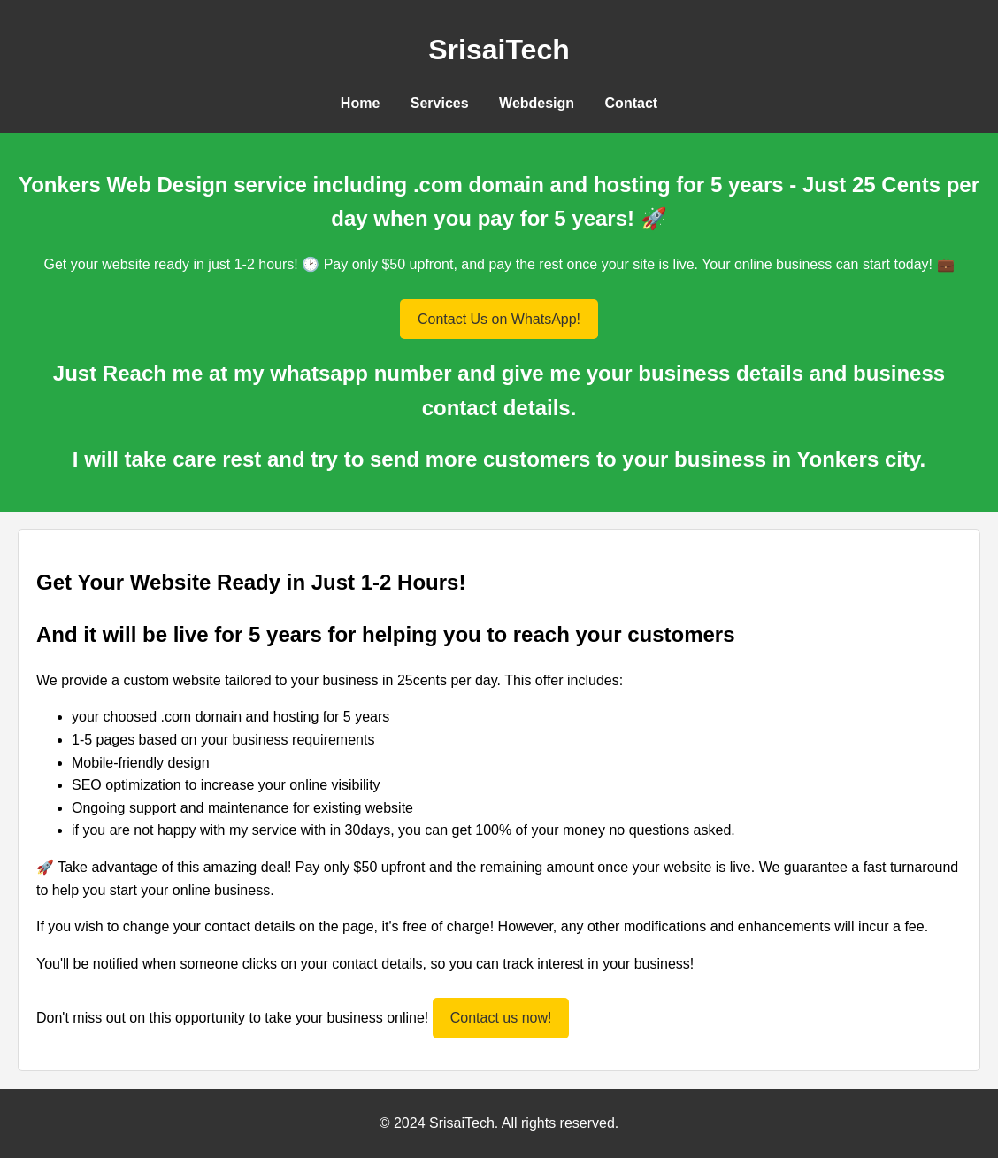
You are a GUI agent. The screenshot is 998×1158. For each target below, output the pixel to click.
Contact (631, 103)
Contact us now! (501, 1017)
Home (360, 103)
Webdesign (536, 103)
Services (440, 103)
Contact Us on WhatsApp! (499, 319)
